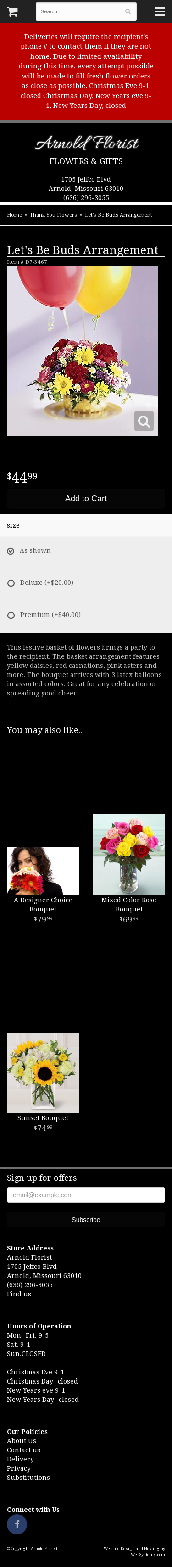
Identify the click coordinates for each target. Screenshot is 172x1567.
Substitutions (28, 1477)
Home (14, 215)
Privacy (19, 1468)
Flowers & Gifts (86, 161)
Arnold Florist (86, 145)
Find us (19, 1294)
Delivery (20, 1459)
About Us (21, 1441)
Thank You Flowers (53, 215)
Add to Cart (86, 498)
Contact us (23, 1450)
